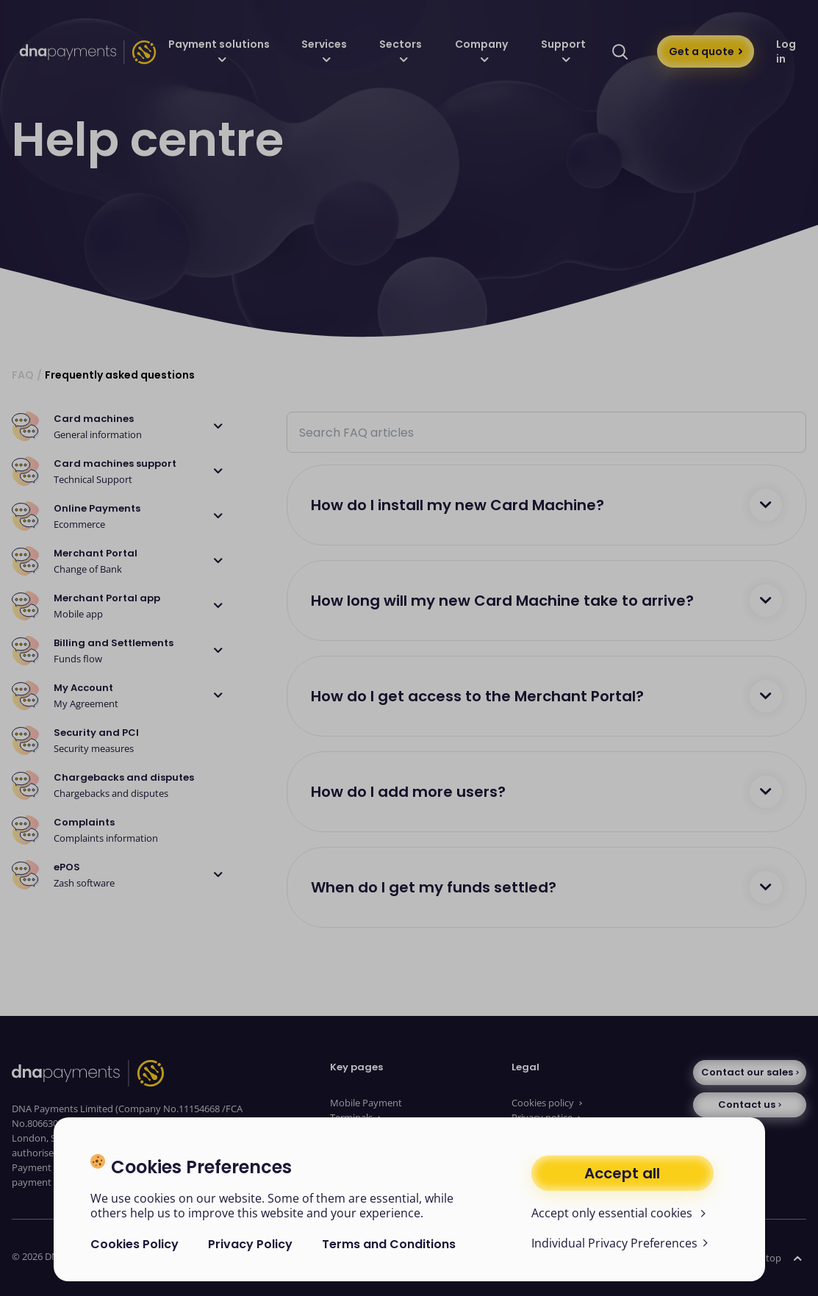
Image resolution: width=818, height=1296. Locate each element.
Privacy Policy (250, 1244)
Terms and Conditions (389, 1244)
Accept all (622, 1173)
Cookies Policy (134, 1244)
